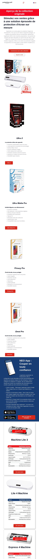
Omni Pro (9, 354)
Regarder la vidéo (19, 54)
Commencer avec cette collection (19, 50)
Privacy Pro (10, 291)
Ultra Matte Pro (11, 227)
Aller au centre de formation (26, 417)
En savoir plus (19, 472)
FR (34, 2)
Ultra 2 (9, 162)
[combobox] (34, 3)
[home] (8, 3)
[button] (23, 3)
